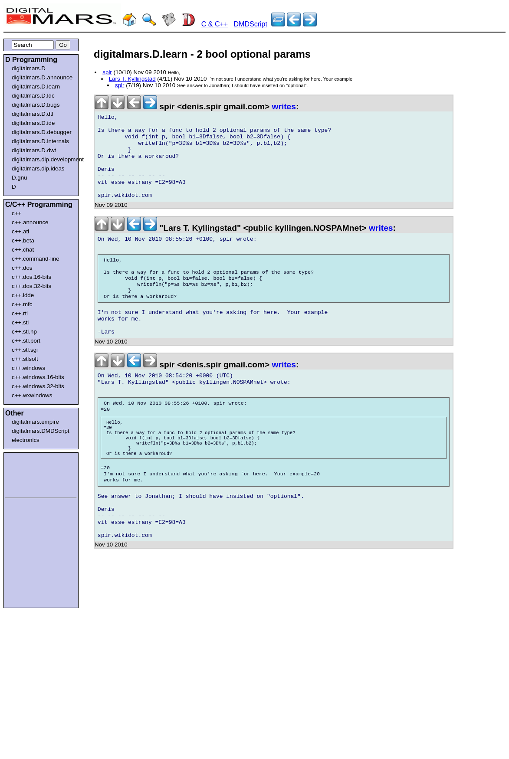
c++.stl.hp (24, 331)
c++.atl (20, 231)
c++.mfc (22, 304)
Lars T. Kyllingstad (132, 78)
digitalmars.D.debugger (42, 132)
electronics (25, 440)
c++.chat (23, 249)
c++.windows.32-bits (38, 386)
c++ (16, 213)
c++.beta (23, 240)
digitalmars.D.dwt (34, 150)
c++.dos (22, 268)
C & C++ (214, 24)
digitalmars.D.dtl (32, 114)
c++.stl (20, 322)
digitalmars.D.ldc (33, 95)
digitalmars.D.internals (40, 141)
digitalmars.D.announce (42, 77)
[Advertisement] (31, 473)
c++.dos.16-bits (31, 277)
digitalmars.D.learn (36, 86)
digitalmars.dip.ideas (38, 168)
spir (107, 72)
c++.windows (28, 368)
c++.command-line (35, 258)
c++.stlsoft (25, 359)
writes (284, 106)
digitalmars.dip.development (43, 159)
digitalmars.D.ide (33, 123)
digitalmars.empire (35, 422)
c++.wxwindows (32, 395)
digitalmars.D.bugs (35, 104)
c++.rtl (20, 313)
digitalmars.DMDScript (40, 431)
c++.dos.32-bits (31, 286)
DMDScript (250, 24)
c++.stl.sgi (25, 350)
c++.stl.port (26, 340)
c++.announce (30, 222)
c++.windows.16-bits (38, 377)
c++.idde (23, 295)
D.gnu (19, 177)
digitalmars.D (29, 68)
